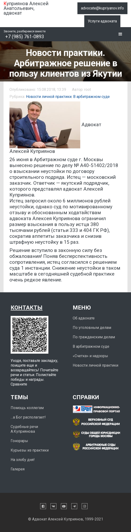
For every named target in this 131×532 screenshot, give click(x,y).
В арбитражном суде (91, 96)
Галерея (18, 469)
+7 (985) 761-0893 (24, 36)
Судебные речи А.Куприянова (24, 429)
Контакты (26, 307)
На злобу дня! (23, 459)
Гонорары (19, 441)
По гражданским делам (94, 337)
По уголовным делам (92, 327)
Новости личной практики (49, 96)
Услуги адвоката (102, 21)
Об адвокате (84, 318)
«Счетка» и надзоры (90, 356)
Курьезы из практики (30, 450)
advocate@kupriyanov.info (102, 8)
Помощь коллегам (27, 408)
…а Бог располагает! (28, 417)
